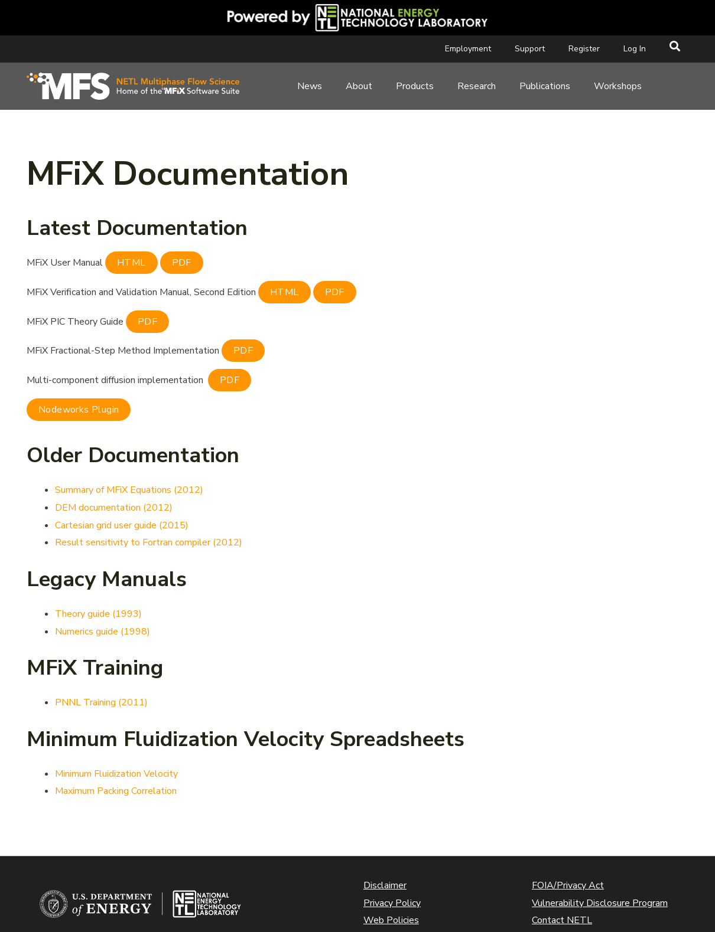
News (309, 86)
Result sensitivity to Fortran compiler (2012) (148, 542)
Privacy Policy (392, 903)
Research (476, 86)
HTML (131, 262)
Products (415, 86)
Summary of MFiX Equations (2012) (129, 489)
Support (530, 48)
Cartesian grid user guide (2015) (121, 525)
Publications (544, 86)
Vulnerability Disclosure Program (600, 903)
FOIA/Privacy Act (568, 885)
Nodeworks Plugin (78, 409)
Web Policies (391, 920)
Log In (634, 48)
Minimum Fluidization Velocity (116, 773)
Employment (468, 48)
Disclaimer (385, 885)
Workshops (618, 86)
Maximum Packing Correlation (116, 790)
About (359, 86)
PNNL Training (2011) (101, 702)
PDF (181, 262)
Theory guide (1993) (98, 613)
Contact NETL (562, 920)
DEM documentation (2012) (114, 507)
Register (584, 48)
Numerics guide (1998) (102, 631)
